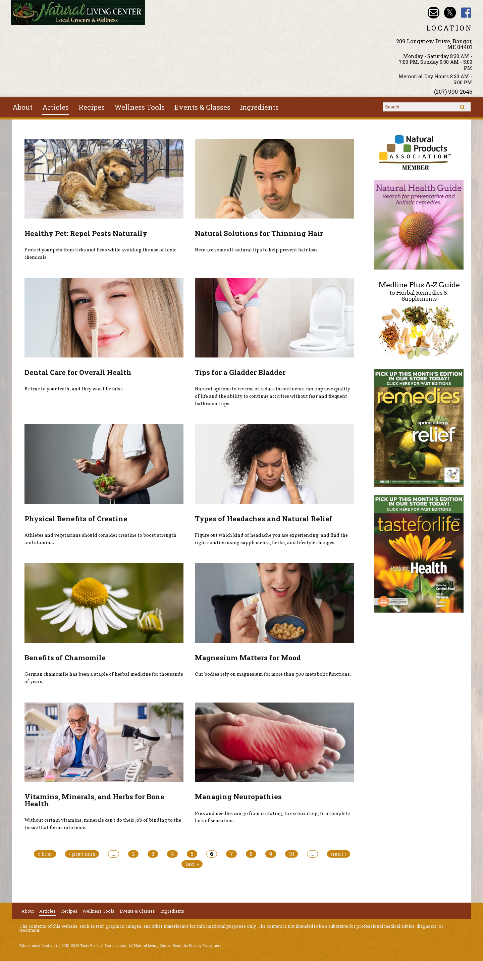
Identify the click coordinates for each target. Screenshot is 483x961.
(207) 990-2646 (453, 91)
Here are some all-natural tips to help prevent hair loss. (257, 250)
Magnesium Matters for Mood (248, 657)
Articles (55, 107)
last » (192, 864)
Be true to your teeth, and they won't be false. (74, 389)
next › (338, 854)
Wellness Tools (139, 107)
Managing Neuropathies (238, 796)
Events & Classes (202, 107)
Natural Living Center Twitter (450, 12)
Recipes (91, 107)
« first (45, 854)
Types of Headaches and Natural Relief (263, 518)
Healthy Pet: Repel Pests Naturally (85, 233)
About (22, 107)
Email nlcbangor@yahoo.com (433, 12)
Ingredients (259, 107)
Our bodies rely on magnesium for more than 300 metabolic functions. (273, 674)
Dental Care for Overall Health (77, 372)
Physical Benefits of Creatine (75, 518)
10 (291, 854)
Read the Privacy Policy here (197, 945)
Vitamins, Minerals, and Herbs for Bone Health (94, 800)
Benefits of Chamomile (65, 657)
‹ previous (82, 854)
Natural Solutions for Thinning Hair (259, 233)
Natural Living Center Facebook (466, 12)
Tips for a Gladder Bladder (240, 372)
